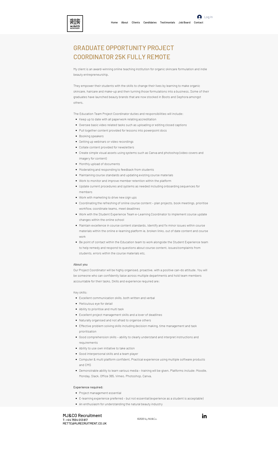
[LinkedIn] (204, 416)
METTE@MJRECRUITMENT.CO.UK (85, 423)
